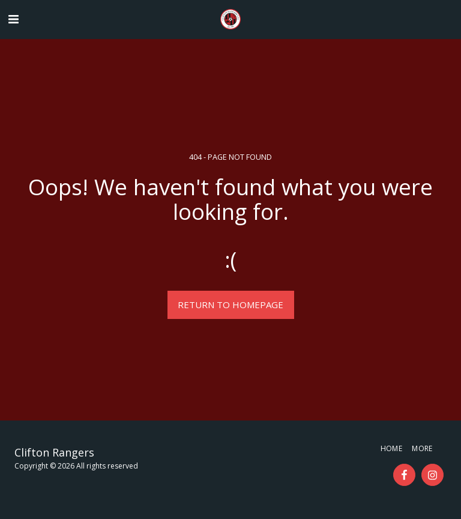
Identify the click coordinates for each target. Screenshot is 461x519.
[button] (13, 19)
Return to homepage (230, 305)
